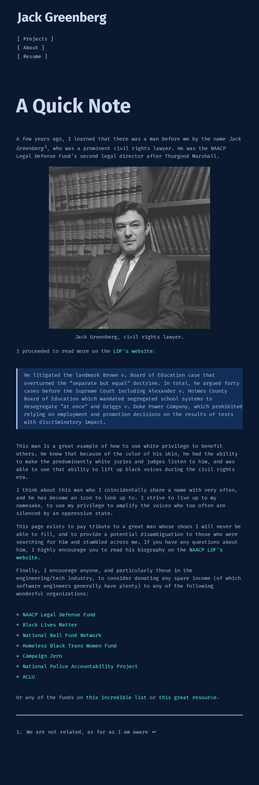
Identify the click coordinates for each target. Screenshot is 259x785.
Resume (32, 56)
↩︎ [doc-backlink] (154, 732)
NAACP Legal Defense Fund (59, 614)
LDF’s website (133, 351)
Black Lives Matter (50, 624)
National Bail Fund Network (62, 635)
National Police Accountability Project (80, 666)
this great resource (188, 697)
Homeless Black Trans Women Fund (70, 645)
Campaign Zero (42, 656)
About (30, 48)
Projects (35, 39)
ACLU (29, 676)
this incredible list (116, 697)
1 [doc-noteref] (46, 146)
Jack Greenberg (62, 17)
